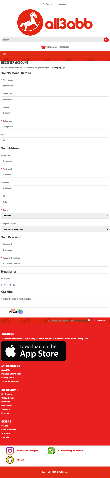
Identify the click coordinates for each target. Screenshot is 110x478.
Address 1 (7, 169)
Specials (5, 437)
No (12, 285)
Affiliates (5, 433)
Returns (5, 413)
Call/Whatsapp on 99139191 (65, 451)
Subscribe (5, 278)
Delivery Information (11, 374)
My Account (7, 394)
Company (5, 155)
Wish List (5, 401)
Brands (4, 425)
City (5, 196)
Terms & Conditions (10, 381)
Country (7, 210)
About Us (5, 370)
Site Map (5, 409)
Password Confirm (11, 258)
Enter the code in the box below (17, 299)
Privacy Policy (8, 377)
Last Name (7, 93)
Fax (3, 134)
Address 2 (5, 182)
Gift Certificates (8, 429)
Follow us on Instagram (22, 451)
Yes (4, 285)
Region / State (9, 223)
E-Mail (6, 107)
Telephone (7, 121)
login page (60, 67)
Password (7, 244)
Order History (7, 398)
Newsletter (6, 405)
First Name (8, 80)
